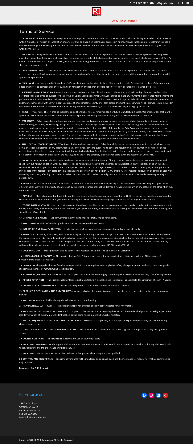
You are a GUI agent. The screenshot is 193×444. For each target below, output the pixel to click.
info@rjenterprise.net (35, 417)
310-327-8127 (140, 3)
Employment (150, 21)
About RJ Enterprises (124, 21)
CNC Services (53, 21)
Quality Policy (98, 21)
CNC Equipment (77, 21)
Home (38, 21)
